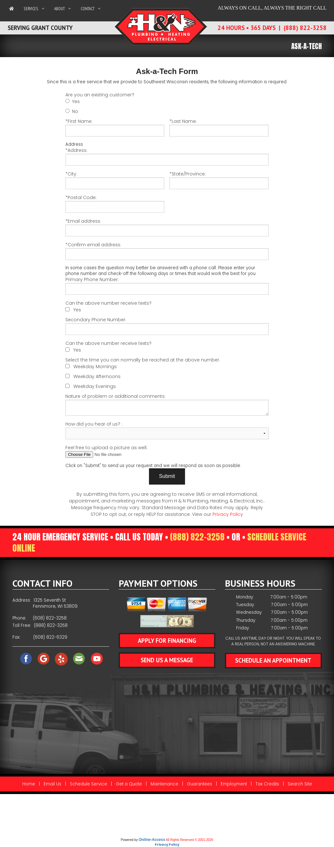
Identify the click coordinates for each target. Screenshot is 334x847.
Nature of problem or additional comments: (167, 404)
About (59, 8)
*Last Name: (218, 127)
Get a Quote (129, 784)
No (75, 111)
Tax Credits (267, 784)
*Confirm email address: (167, 250)
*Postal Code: (114, 203)
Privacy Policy (227, 514)
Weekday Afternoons (97, 376)
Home (28, 784)
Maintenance (164, 784)
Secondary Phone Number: (167, 325)
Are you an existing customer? (99, 95)
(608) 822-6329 (50, 637)
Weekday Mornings (95, 366)
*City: (114, 180)
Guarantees (199, 784)
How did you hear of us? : (167, 430)
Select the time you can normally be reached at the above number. (142, 360)
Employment (234, 784)
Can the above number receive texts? (108, 303)
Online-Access (151, 839)
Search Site (300, 784)
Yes (76, 101)
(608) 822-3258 (50, 618)
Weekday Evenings (94, 386)
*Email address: (167, 227)
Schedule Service (88, 784)
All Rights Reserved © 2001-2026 (189, 840)
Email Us (52, 784)
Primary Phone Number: (167, 285)
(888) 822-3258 (197, 537)
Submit (167, 476)
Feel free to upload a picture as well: (167, 451)
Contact (87, 8)
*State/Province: (218, 180)
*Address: (167, 156)
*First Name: (114, 127)
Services (31, 8)
